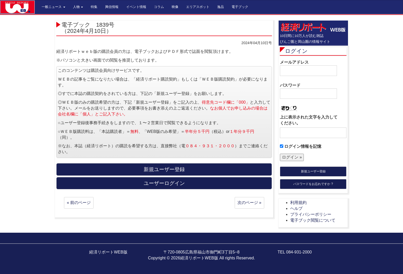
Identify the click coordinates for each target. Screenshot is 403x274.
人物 (78, 7)
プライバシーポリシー (310, 214)
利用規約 (298, 202)
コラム (159, 7)
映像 (175, 7)
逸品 (220, 7)
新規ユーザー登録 (313, 171)
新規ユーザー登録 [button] (164, 169)
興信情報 (111, 7)
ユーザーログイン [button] (164, 183)
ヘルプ (296, 208)
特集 (94, 7)
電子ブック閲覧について (312, 220)
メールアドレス (308, 68)
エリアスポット (197, 7)
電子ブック (240, 7)
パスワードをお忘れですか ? (313, 184)
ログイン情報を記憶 (300, 146)
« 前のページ (79, 202)
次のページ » (249, 202)
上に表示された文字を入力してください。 (308, 120)
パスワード (308, 91)
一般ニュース (53, 7)
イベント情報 (136, 7)
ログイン (296, 51)
